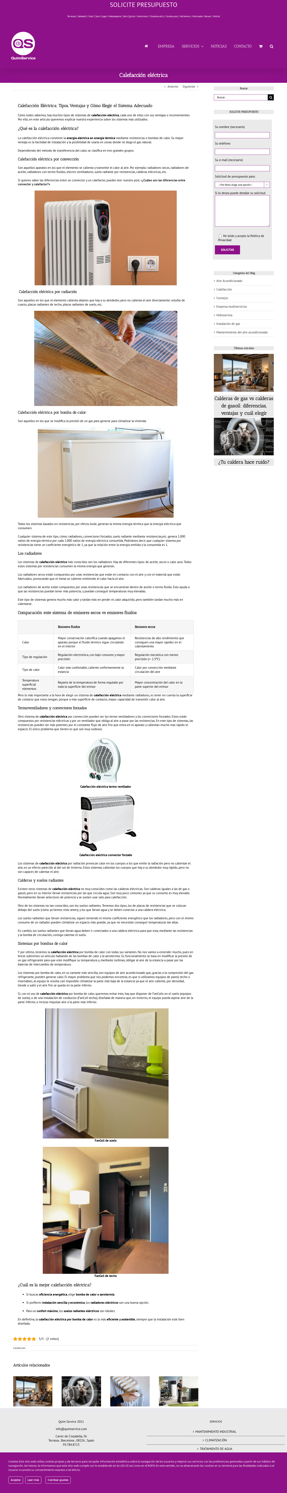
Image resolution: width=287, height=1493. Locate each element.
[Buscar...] (241, 97)
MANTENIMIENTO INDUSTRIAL (215, 1432)
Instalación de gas (228, 324)
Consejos (222, 298)
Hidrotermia (224, 315)
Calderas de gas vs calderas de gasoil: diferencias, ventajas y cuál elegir (243, 406)
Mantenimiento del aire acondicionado (242, 332)
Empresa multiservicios (231, 307)
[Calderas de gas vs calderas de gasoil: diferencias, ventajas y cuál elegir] (244, 373)
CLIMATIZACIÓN (216, 1440)
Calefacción (19, 1348)
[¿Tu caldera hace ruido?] (244, 436)
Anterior (173, 86)
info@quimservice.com (71, 1429)
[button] (271, 46)
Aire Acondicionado (229, 281)
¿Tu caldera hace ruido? (244, 462)
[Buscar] (271, 97)
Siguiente (188, 86)
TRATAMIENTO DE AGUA (216, 1449)
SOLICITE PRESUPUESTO (143, 4)
